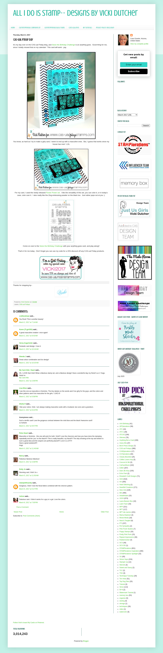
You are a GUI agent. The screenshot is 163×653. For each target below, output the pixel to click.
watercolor (123, 612)
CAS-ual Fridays (24, 304)
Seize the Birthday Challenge (63, 45)
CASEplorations (125, 451)
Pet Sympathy (125, 526)
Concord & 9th (125, 462)
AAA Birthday (124, 424)
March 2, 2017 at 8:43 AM (28, 336)
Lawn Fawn (124, 504)
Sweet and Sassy (126, 568)
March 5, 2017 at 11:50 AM (28, 475)
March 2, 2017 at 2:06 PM (28, 381)
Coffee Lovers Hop (126, 460)
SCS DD (123, 545)
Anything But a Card (127, 440)
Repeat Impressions (127, 537)
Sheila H (22, 404)
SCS (121, 543)
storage (122, 604)
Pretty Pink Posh (126, 534)
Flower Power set (53, 193)
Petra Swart (23, 433)
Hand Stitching (125, 485)
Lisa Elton (23, 388)
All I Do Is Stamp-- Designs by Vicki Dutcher (75, 13)
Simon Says (124, 559)
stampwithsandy (25, 483)
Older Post (105, 512)
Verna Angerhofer (26, 343)
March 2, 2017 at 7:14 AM (28, 322)
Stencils (122, 565)
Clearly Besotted (125, 457)
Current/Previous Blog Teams (54, 28)
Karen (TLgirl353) (26, 329)
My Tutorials (87, 28)
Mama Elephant (125, 515)
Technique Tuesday (126, 576)
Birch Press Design (126, 446)
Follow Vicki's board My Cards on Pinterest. (28, 623)
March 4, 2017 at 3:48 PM (28, 462)
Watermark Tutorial (126, 593)
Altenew (122, 437)
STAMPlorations (125, 548)
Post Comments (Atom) (31, 516)
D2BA (122, 468)
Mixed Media (124, 518)
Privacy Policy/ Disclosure (105, 28)
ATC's (122, 432)
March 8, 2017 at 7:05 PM (28, 502)
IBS (121, 493)
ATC (121, 429)
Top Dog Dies (124, 581)
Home (13, 28)
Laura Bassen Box (126, 501)
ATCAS (122, 435)
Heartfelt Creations (126, 487)
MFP (121, 507)
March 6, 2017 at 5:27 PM (28, 489)
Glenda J (22, 356)
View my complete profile (139, 44)
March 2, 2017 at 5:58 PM (28, 397)
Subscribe (134, 71)
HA (121, 482)
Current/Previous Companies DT (29, 28)
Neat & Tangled (125, 521)
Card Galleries (74, 28)
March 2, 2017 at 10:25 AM (28, 363)
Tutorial (122, 584)
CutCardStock (125, 465)
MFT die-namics (125, 512)
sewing (122, 601)
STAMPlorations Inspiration (129, 551)
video (121, 609)
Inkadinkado (124, 496)
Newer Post (18, 512)
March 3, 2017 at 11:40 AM (28, 448)
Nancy (21, 456)
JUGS (122, 498)
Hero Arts (123, 490)
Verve (122, 587)
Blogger (86, 641)
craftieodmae (24, 316)
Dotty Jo (22, 469)
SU (121, 557)
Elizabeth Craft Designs (128, 476)
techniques (123, 606)
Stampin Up (124, 562)
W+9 (121, 590)
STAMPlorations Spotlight (129, 554)
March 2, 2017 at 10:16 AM (28, 349)
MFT (121, 509)
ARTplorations (125, 426)
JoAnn (21, 496)
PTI (121, 523)
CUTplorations (125, 454)
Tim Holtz (123, 579)
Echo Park (123, 473)
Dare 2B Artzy (125, 471)
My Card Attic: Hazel (27, 370)
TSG (121, 573)
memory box (124, 595)
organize (123, 598)
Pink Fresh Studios (126, 529)
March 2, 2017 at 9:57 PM (28, 426)
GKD (121, 479)
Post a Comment (23, 507)
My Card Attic (24, 378)
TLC (121, 570)
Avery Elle (123, 443)
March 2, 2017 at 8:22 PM (28, 410)
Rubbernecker (125, 540)
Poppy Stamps (125, 532)
